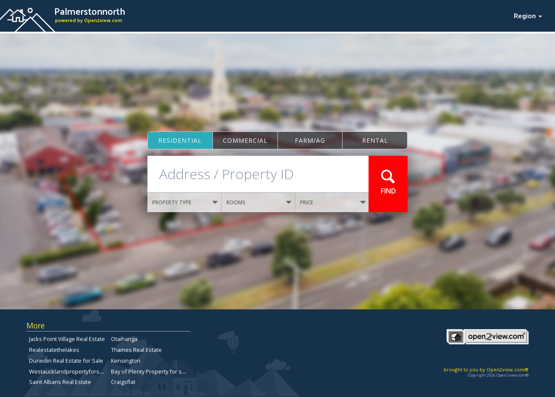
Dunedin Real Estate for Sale (66, 360)
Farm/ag (310, 140)
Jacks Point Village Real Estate (67, 339)
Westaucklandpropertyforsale (68, 371)
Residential (180, 140)
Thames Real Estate (136, 350)
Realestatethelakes (54, 350)
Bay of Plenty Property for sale (150, 371)
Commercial (245, 140)
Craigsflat (123, 382)
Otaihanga (124, 339)
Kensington (125, 360)
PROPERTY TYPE (185, 202)
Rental (375, 140)
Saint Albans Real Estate (60, 382)
